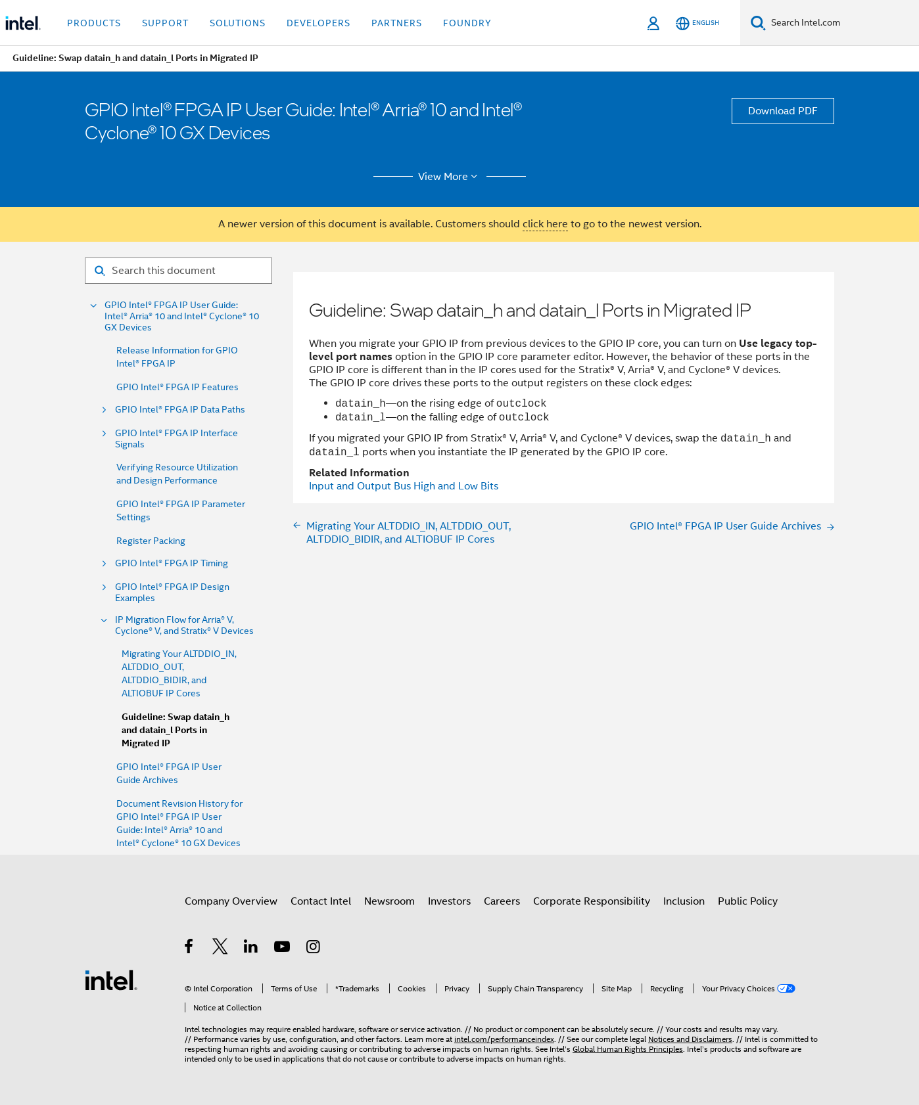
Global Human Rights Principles (628, 1049)
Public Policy (748, 901)
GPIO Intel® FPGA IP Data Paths (180, 409)
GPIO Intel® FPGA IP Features (177, 387)
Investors (449, 901)
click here (545, 224)
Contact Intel (321, 901)
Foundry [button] (467, 23)
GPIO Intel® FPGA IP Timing (171, 563)
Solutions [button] (238, 23)
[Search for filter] (178, 271)
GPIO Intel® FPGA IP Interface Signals (176, 439)
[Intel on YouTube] (283, 948)
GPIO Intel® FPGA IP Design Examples (172, 592)
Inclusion (684, 901)
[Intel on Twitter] (220, 948)
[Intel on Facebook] (189, 948)
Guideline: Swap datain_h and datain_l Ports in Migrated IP (175, 730)
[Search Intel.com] (842, 23)
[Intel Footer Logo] (111, 979)
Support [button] (165, 23)
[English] (697, 23)
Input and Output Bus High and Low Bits (403, 486)
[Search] (758, 22)
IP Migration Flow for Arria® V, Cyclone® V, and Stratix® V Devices (184, 625)
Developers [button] (318, 23)
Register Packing (150, 541)
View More (450, 176)
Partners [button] (396, 23)
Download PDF (783, 111)
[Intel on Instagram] (314, 948)
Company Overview (231, 901)
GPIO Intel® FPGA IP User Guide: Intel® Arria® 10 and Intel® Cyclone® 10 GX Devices (182, 316)
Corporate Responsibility (591, 901)
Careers (502, 901)
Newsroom (389, 901)
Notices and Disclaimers (690, 1039)
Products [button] (94, 23)
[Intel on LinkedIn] (251, 948)
